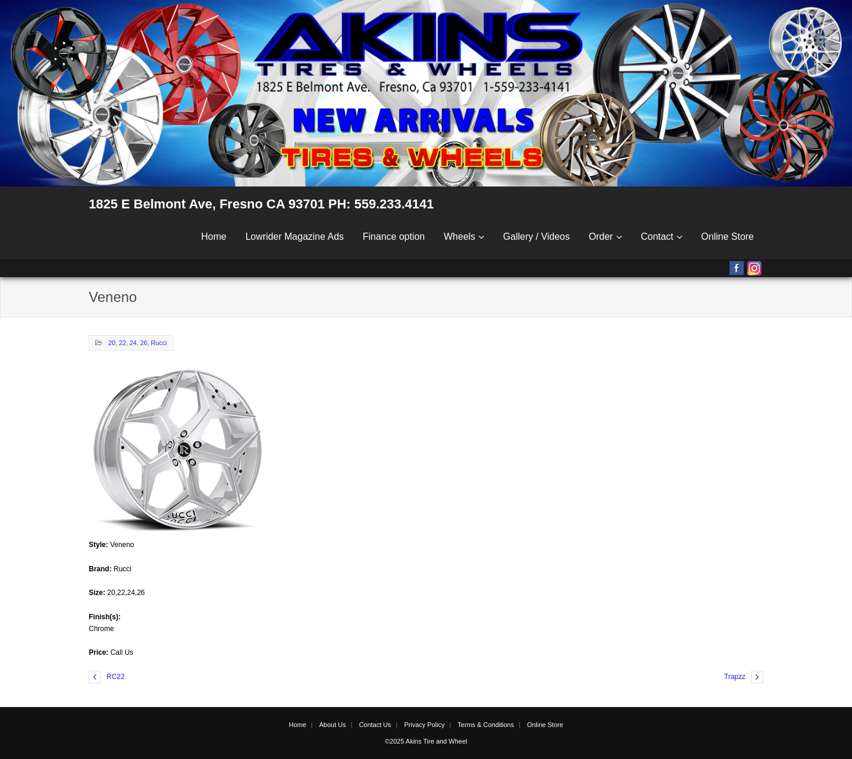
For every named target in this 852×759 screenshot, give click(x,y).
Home (214, 236)
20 (111, 342)
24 (133, 342)
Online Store (727, 236)
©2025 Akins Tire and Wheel (426, 741)
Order (601, 236)
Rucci (159, 342)
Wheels (459, 236)
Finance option (394, 236)
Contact (657, 236)
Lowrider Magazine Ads (295, 236)
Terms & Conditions (485, 724)
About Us (332, 724)
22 (122, 342)
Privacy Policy (424, 724)
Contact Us (375, 724)
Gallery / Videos (536, 236)
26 (143, 342)
